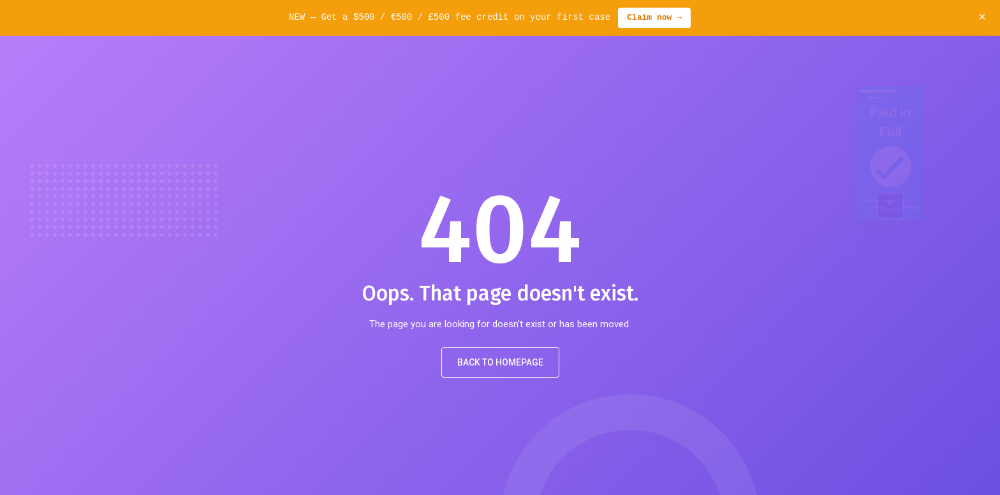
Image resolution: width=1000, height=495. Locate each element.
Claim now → (654, 18)
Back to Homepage (500, 362)
